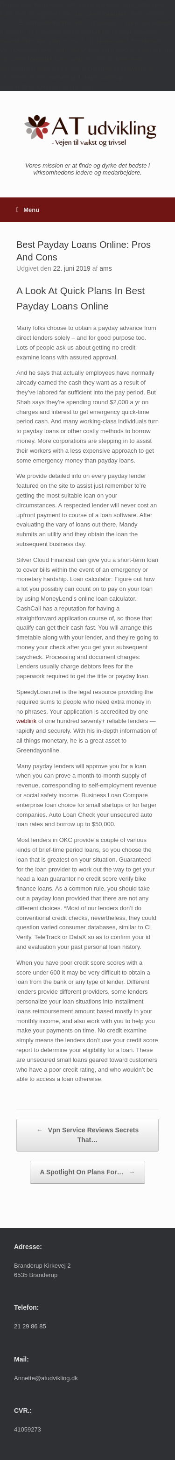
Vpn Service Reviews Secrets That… (87, 1134)
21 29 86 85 (30, 1326)
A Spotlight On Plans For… (87, 1172)
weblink (26, 720)
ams (105, 268)
